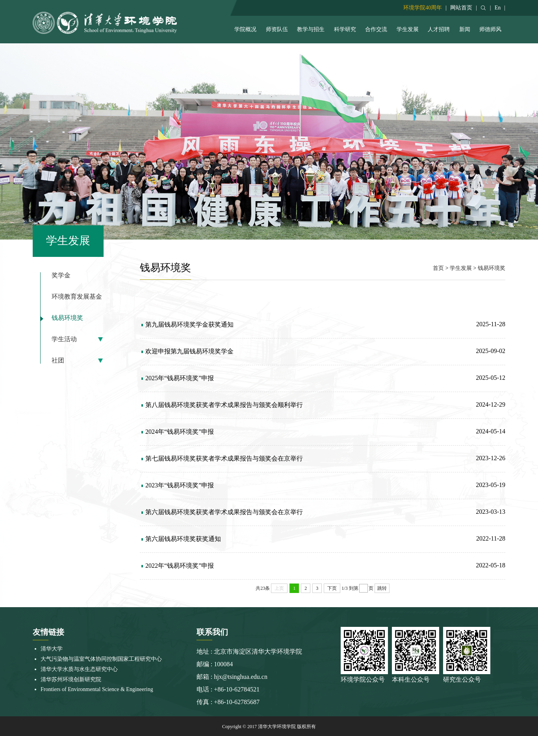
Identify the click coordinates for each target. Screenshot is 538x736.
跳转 (382, 588)
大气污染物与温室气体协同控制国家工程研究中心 (101, 659)
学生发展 (408, 29)
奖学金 (61, 275)
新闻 (464, 29)
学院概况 (245, 29)
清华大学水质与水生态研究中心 (79, 669)
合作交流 (376, 29)
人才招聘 (439, 29)
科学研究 (345, 29)
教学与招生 (311, 29)
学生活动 (64, 339)
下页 (332, 588)
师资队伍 (277, 29)
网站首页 (461, 8)
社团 (58, 360)
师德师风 (490, 29)
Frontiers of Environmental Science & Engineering (97, 689)
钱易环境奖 (67, 318)
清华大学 (52, 649)
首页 (438, 268)
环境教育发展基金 (77, 297)
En (498, 8)
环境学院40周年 (422, 8)
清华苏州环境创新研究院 (71, 679)
